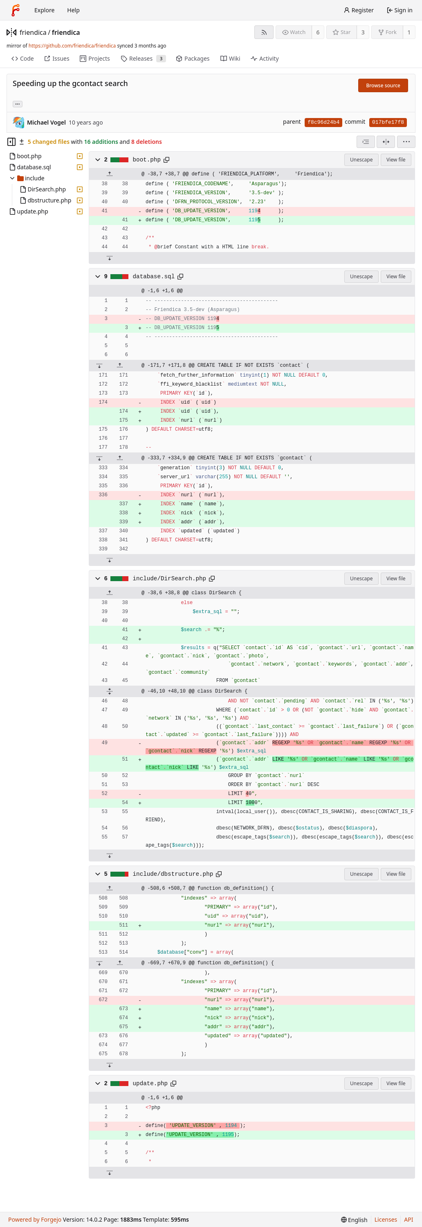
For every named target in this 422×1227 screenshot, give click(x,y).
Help (73, 10)
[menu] (406, 142)
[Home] (15, 10)
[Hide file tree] (11, 142)
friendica (33, 32)
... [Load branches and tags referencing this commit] (17, 103)
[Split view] (386, 142)
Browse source (383, 85)
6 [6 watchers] (318, 32)
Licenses (386, 1219)
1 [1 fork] (409, 32)
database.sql (154, 276)
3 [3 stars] (363, 32)
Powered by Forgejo (34, 1219)
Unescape (361, 159)
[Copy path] (166, 160)
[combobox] (366, 142)
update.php (150, 1083)
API (408, 1219)
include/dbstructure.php (173, 874)
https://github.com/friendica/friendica (72, 45)
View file (395, 159)
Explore (44, 10)
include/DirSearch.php (170, 578)
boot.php (147, 160)
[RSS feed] (264, 32)
